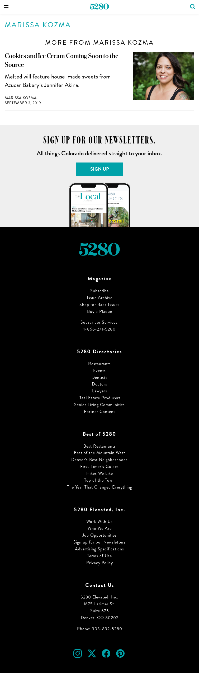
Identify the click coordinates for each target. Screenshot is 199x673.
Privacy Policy (99, 563)
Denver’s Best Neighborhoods (99, 460)
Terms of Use (99, 556)
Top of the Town (99, 480)
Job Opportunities (99, 535)
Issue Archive (99, 298)
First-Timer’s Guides (99, 466)
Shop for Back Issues (99, 304)
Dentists (99, 377)
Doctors (99, 384)
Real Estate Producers (99, 398)
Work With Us (99, 521)
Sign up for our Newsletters (99, 542)
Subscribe (99, 291)
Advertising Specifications (99, 549)
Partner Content (99, 412)
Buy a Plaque (99, 311)
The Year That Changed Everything (99, 487)
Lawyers (99, 391)
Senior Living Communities (99, 405)
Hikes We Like (99, 473)
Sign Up (99, 169)
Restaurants (99, 364)
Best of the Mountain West (99, 453)
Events (99, 371)
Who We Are (100, 528)
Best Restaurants (99, 446)
